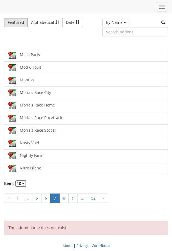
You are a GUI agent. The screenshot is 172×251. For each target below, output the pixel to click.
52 (93, 198)
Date (72, 22)
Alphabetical (45, 22)
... (27, 198)
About (68, 245)
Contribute (101, 245)
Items (15, 183)
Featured (16, 22)
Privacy (82, 245)
